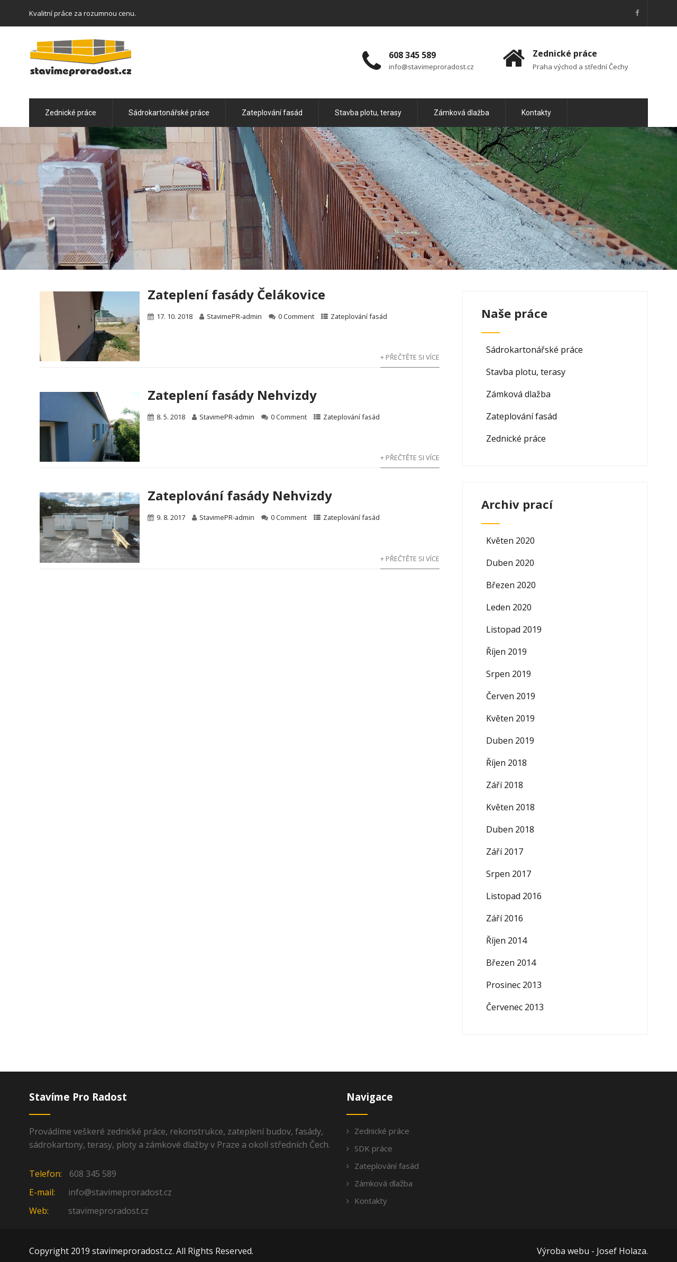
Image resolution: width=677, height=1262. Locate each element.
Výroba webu (563, 1251)
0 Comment (296, 316)
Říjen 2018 (506, 763)
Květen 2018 (510, 807)
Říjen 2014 (506, 940)
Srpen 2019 (508, 674)
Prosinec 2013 (514, 985)
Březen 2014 (511, 962)
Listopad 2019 (514, 629)
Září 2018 (504, 785)
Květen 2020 (510, 540)
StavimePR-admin (234, 316)
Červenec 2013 (515, 1007)
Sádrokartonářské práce (169, 112)
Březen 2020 (511, 585)
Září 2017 (504, 851)
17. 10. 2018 (175, 316)
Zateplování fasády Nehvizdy (240, 495)
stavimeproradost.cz (108, 1211)
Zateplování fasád (272, 112)
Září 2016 (504, 918)
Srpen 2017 (508, 874)
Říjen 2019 (506, 651)
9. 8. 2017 (171, 517)
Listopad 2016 (514, 896)
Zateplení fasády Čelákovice (236, 294)
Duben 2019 (510, 740)
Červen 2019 (510, 696)
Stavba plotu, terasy (368, 112)
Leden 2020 (509, 607)
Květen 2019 (510, 718)
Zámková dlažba (461, 112)
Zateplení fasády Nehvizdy (232, 395)
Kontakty (536, 112)
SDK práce (373, 1148)
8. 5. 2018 (171, 417)
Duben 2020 (510, 563)
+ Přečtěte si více (410, 357)
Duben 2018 (510, 829)
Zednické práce (70, 112)
